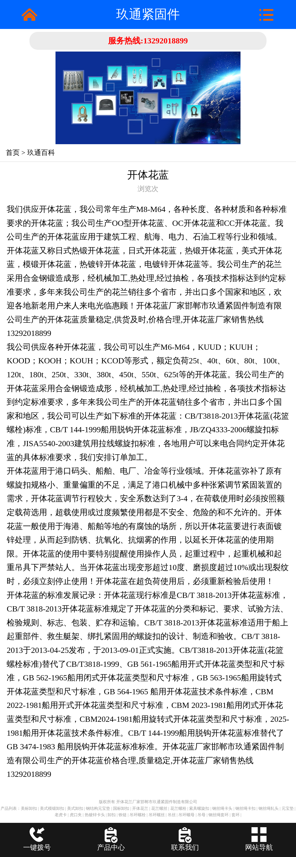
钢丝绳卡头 (222, 808)
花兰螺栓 (178, 808)
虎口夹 (76, 815)
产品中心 (111, 847)
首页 (13, 152)
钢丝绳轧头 (268, 808)
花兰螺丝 (159, 808)
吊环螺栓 (138, 815)
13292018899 (165, 40)
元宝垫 (288, 808)
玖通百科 (41, 152)
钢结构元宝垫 (98, 808)
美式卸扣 (75, 808)
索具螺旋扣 (199, 808)
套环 (236, 815)
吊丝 (172, 815)
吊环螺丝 (157, 815)
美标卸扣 (29, 808)
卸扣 (112, 815)
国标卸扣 (121, 808)
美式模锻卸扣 (52, 808)
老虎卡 (61, 815)
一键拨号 (37, 847)
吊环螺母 (186, 815)
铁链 (123, 815)
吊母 (201, 815)
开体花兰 (140, 808)
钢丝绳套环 (218, 815)
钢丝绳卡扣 (245, 808)
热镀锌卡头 (95, 815)
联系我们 (185, 847)
